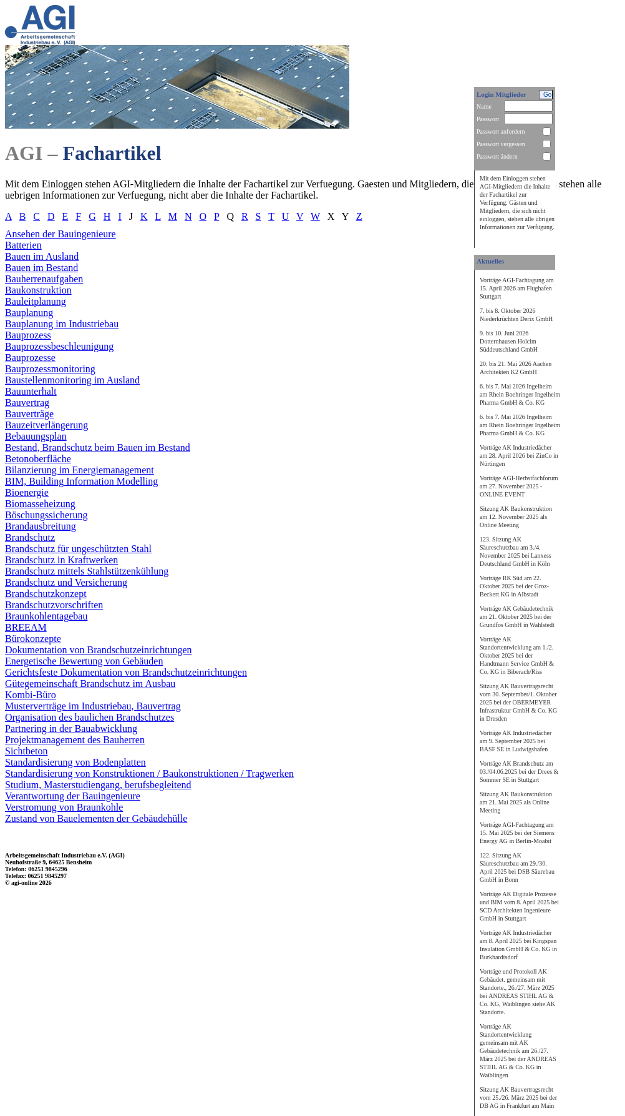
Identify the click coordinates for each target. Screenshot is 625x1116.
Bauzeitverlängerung (46, 425)
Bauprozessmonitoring (50, 368)
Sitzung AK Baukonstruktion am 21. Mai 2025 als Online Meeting (516, 802)
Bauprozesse (30, 357)
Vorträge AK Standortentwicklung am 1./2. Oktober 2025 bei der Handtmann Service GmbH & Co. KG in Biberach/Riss (517, 655)
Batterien (23, 245)
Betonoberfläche (38, 458)
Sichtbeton (26, 751)
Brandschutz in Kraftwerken (61, 560)
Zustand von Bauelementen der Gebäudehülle (96, 818)
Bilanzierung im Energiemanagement (79, 470)
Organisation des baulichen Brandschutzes (89, 717)
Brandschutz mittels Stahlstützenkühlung (86, 571)
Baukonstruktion (38, 290)
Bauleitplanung (35, 301)
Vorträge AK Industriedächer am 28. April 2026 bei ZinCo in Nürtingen (519, 455)
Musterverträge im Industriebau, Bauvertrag (93, 706)
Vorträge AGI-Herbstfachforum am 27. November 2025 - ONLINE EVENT (519, 486)
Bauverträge (29, 413)
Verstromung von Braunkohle (64, 807)
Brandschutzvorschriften (54, 605)
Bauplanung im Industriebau (62, 324)
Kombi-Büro (30, 694)
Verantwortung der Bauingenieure (72, 796)
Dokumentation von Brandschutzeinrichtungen (98, 649)
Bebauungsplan (36, 436)
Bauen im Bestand (41, 267)
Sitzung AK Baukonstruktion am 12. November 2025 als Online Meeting (516, 516)
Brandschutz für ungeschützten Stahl (78, 548)
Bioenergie (27, 492)
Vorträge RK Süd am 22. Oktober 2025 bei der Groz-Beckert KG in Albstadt (514, 586)
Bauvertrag (27, 402)
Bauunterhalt (31, 391)
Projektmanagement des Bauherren (75, 739)
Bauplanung (29, 312)
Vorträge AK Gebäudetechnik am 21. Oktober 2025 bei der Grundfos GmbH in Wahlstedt (517, 616)
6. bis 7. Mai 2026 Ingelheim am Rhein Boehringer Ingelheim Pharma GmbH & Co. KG (520, 394)
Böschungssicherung (46, 515)
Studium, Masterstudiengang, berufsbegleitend (98, 784)
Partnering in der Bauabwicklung (71, 728)
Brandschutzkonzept (46, 593)
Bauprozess (28, 335)
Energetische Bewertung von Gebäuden (84, 661)
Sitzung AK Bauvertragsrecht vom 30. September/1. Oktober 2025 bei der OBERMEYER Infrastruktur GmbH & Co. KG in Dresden (518, 702)
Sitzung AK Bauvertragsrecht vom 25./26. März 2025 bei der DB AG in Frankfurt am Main (518, 1097)
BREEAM (26, 627)
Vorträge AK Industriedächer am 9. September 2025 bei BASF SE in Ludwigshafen (515, 741)
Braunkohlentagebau (46, 616)
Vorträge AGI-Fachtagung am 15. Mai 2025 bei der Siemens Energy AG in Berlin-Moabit (517, 832)
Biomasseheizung (40, 503)
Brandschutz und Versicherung (66, 582)
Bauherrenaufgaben (44, 279)
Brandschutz (30, 537)
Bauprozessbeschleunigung (59, 346)
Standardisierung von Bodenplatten (75, 762)
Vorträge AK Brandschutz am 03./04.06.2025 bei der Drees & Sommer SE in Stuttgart (519, 771)
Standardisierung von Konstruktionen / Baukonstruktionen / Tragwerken (149, 773)
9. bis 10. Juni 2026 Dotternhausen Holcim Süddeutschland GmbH (509, 341)
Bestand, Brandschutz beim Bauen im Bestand (97, 447)
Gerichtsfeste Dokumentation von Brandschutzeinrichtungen (126, 672)
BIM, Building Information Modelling (81, 481)
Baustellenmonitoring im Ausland (72, 380)
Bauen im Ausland (42, 256)
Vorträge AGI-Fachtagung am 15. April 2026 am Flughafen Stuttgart (517, 288)
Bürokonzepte (33, 638)
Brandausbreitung (40, 526)
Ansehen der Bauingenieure (60, 234)
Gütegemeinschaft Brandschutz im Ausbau (90, 683)
